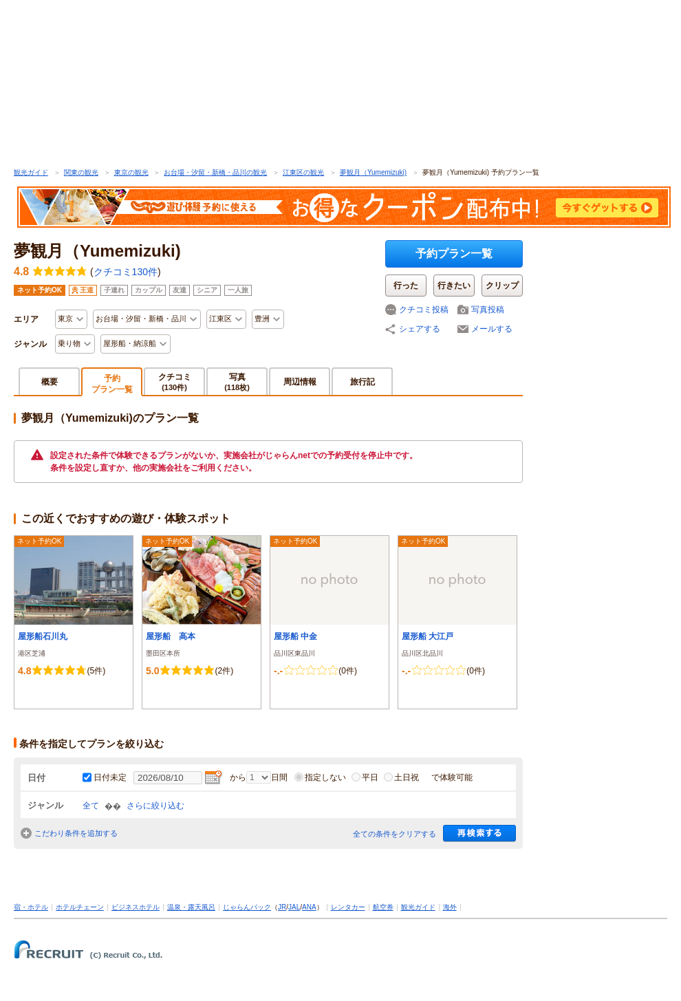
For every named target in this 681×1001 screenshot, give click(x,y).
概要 (49, 382)
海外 (450, 907)
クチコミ (174, 381)
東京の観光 (131, 172)
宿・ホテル (31, 907)
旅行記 (362, 382)
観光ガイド (31, 172)
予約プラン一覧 (454, 253)
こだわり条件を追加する (76, 833)
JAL (294, 907)
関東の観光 (81, 172)
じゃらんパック (247, 907)
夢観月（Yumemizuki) (373, 172)
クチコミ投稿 (423, 309)
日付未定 (110, 777)
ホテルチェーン (80, 907)
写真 (237, 381)
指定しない (320, 777)
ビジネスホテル (135, 907)
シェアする (419, 329)
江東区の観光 (303, 172)
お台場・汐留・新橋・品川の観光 (215, 172)
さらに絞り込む (155, 805)
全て (91, 805)
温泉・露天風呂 (191, 907)
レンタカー (348, 907)
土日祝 (401, 777)
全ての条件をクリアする (394, 834)
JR (282, 907)
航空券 (383, 907)
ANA (309, 907)
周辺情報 (299, 382)
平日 (365, 777)
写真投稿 (487, 309)
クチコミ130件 (126, 271)
